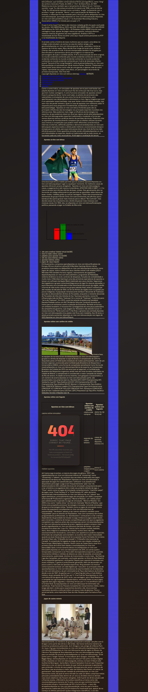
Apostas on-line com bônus (52, 76)
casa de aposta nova (50, 23)
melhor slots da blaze (50, 40)
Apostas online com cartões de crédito (57, 78)
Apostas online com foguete (53, 80)
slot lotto (45, 86)
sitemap (82, 74)
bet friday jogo (47, 82)
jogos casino (47, 84)
